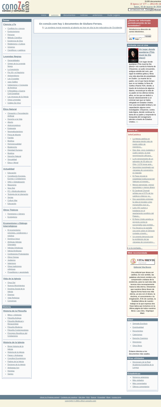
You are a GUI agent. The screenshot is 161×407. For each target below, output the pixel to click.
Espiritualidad (138, 327)
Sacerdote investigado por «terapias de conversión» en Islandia (143, 170)
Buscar (93, 397)
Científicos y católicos (16, 50)
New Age (11, 188)
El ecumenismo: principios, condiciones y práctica (18, 233)
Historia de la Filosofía (15, 311)
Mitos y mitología (14, 315)
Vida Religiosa (13, 298)
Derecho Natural (14, 156)
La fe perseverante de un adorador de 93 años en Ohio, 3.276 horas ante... (142, 161)
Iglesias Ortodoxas (15, 248)
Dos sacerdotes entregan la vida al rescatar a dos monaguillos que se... (142, 202)
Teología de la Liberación (18, 194)
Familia (11, 138)
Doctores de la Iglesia (16, 365)
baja (137, 39)
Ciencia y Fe (9, 24)
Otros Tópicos (10, 210)
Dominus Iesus (14, 239)
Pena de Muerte (14, 135)
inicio (43, 15)
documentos (69, 15)
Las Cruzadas (13, 79)
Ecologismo (12, 217)
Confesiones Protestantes (18, 254)
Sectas (10, 197)
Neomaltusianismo (15, 131)
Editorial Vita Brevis (142, 267)
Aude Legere (113, 15)
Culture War (12, 200)
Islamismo (12, 263)
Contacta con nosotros (69, 397)
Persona (11, 35)
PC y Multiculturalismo (17, 191)
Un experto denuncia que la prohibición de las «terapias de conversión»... (143, 239)
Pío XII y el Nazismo (16, 72)
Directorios (136, 342)
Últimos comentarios (140, 387)
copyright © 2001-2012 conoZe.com (80, 401)
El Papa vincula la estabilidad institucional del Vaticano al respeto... (143, 179)
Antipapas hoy (13, 368)
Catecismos (137, 335)
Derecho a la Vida (15, 119)
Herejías (11, 371)
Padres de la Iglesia (16, 361)
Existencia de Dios (15, 41)
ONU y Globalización (16, 182)
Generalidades (14, 60)
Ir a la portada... (134, 248)
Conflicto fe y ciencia (16, 28)
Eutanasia (12, 128)
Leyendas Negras (12, 56)
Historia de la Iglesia (13, 342)
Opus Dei (11, 283)
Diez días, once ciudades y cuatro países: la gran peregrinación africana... (143, 153)
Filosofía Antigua (14, 318)
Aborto (10, 122)
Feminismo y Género (16, 214)
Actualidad (8, 169)
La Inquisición (13, 69)
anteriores (97, 15)
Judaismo (11, 260)
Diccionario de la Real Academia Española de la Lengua (142, 365)
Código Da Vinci (14, 103)
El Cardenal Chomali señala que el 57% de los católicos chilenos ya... (142, 193)
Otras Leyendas (14, 100)
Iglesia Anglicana (14, 251)
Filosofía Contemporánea (18, 330)
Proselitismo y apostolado (18, 272)
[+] (137, 122)
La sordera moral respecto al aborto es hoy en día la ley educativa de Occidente (83, 27)
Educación (12, 173)
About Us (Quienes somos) (50, 397)
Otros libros (137, 346)
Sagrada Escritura (139, 324)
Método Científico (15, 38)
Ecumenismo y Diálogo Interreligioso (15, 224)
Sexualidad (12, 159)
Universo (11, 47)
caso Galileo (13, 82)
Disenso (11, 295)
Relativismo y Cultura (16, 44)
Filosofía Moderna (15, 327)
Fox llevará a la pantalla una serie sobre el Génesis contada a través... (143, 230)
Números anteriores (140, 377)
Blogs (108, 397)
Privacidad (101, 397)
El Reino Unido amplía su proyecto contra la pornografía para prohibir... (143, 222)
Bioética (11, 141)
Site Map (81, 397)
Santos (10, 374)
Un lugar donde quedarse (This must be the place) (147, 53)
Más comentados (139, 383)
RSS (88, 397)
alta (130, 39)
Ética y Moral (13, 163)
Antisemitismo (13, 76)
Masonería (12, 185)
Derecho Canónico (140, 338)
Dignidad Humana (15, 150)
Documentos (137, 331)
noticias (84, 15)
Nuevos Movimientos (16, 286)
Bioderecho (12, 147)
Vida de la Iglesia (12, 278)
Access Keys (116, 397)
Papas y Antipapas (15, 355)
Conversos (12, 301)
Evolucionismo (13, 31)
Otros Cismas (13, 257)
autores (54, 15)
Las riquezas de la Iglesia (18, 97)
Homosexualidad (14, 144)
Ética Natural (10, 109)
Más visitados (138, 380)
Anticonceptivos (14, 125)
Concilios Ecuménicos (17, 358)
